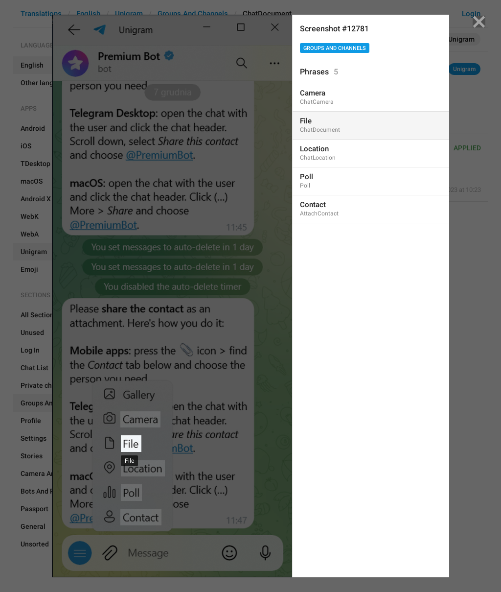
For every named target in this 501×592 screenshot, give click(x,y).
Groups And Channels (334, 48)
